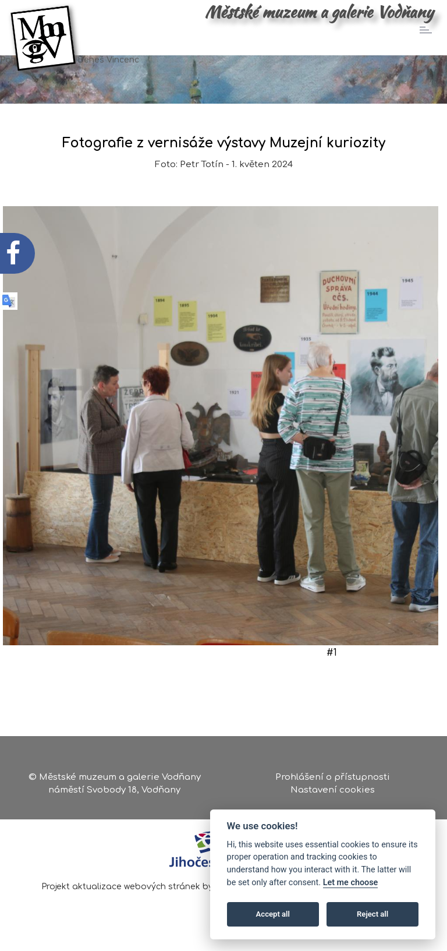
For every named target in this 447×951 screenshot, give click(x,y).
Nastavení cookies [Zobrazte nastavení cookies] (332, 790)
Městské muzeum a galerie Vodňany (319, 11)
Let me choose (350, 883)
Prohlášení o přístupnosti (332, 777)
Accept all (273, 914)
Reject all (372, 914)
